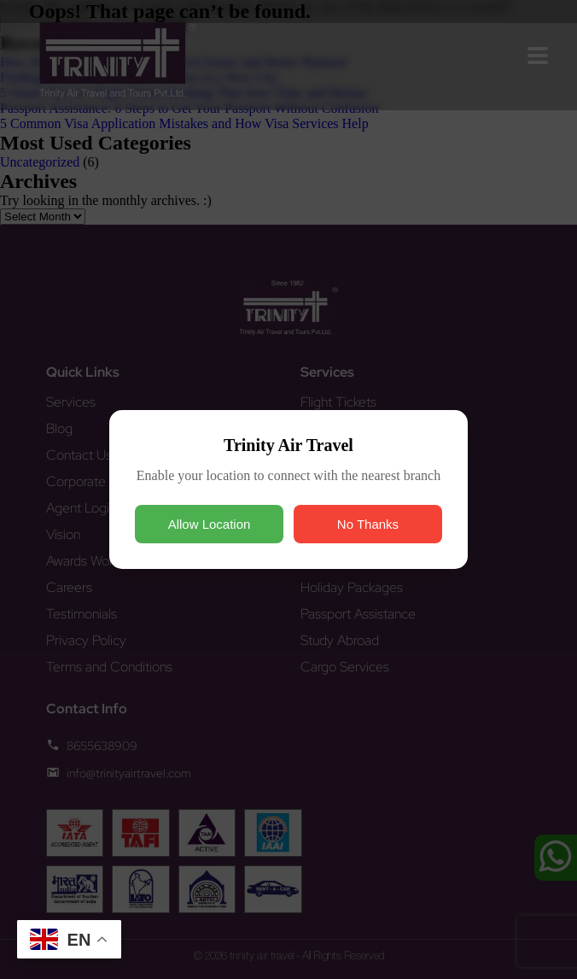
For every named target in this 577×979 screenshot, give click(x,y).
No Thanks (368, 524)
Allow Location (209, 524)
